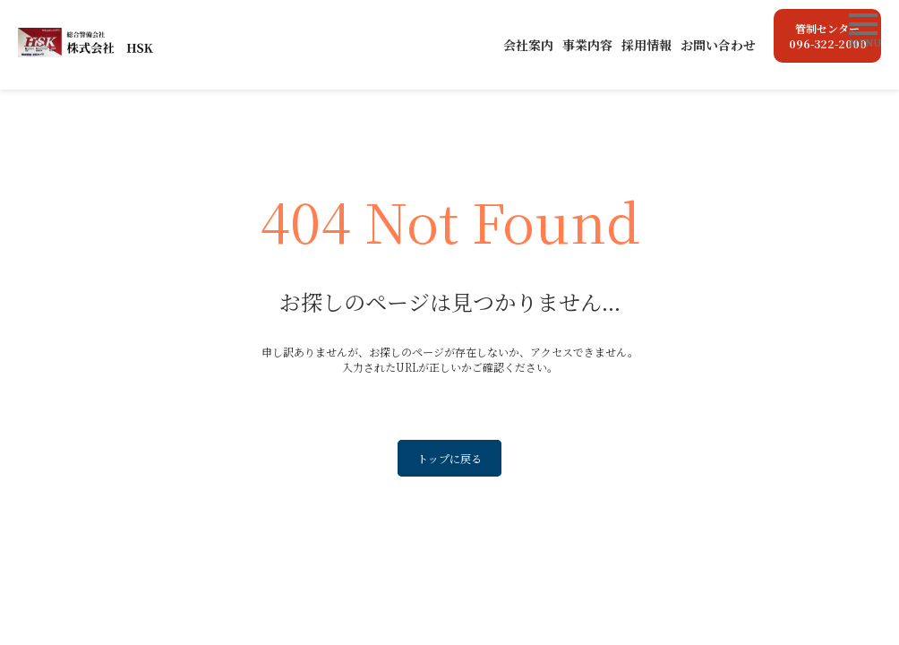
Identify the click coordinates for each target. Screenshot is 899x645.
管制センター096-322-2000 (828, 36)
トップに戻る (449, 458)
